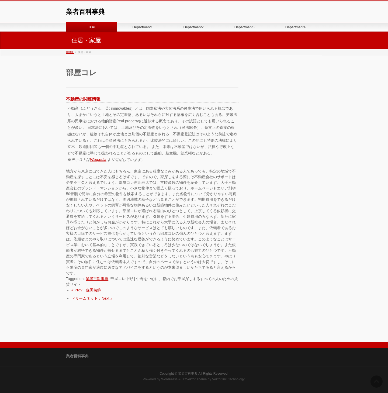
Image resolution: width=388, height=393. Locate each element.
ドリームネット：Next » (91, 298)
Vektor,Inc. (220, 379)
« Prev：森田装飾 (86, 290)
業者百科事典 (85, 11)
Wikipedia (98, 159)
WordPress (169, 379)
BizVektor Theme (194, 379)
